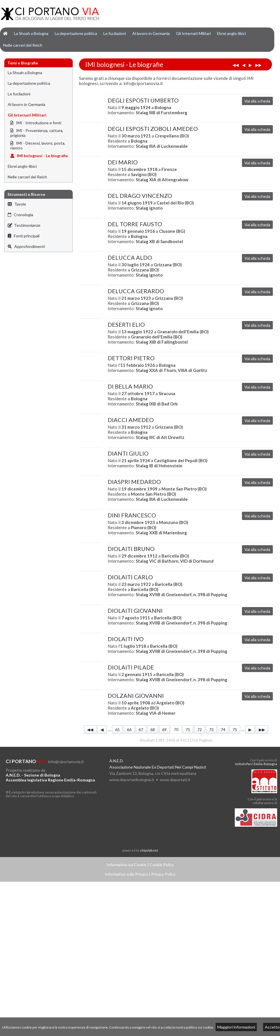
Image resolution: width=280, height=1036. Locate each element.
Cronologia (20, 214)
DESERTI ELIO (126, 324)
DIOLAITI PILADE (131, 667)
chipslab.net (149, 850)
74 (223, 729)
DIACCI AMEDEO (131, 419)
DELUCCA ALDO (130, 257)
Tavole (17, 204)
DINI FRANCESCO (132, 515)
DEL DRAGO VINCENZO (140, 195)
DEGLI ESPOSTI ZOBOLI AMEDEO (153, 128)
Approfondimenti (26, 246)
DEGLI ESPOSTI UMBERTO (143, 100)
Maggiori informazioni (236, 1027)
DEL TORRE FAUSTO (135, 223)
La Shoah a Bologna (31, 33)
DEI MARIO (123, 162)
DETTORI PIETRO (131, 357)
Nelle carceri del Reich (22, 45)
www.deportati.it (175, 779)
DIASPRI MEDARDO (134, 481)
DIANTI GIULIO (128, 453)
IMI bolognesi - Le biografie (39, 155)
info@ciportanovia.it (66, 761)
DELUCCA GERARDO (136, 290)
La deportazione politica (76, 33)
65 (117, 729)
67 (141, 729)
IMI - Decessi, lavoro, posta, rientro (37, 145)
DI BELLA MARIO (130, 386)
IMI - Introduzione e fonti (35, 122)
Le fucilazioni (114, 33)
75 (234, 729)
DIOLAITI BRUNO (131, 548)
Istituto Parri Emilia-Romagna (256, 764)
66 (129, 729)
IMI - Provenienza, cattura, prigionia (36, 133)
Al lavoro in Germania (151, 33)
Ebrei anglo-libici (231, 33)
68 (152, 729)
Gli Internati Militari (193, 33)
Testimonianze (24, 225)
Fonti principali (24, 235)
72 (199, 729)
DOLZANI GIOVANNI (136, 695)
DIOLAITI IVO (126, 638)
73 (211, 729)
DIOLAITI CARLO (130, 577)
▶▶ (258, 64)
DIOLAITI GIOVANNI (135, 610)
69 (164, 729)
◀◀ (235, 64)
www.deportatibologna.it (131, 779)
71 (188, 729)
